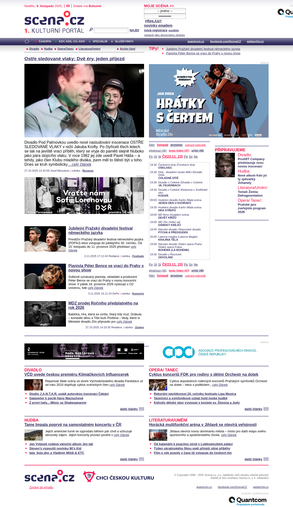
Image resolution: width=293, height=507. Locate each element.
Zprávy (139, 327)
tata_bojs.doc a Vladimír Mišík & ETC (56, 453)
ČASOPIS (45, 41)
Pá (186, 156)
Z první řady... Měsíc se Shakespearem (57, 402)
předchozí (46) (158, 150)
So (191, 156)
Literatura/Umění (89, 48)
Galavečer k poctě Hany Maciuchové (56, 398)
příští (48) (197, 150)
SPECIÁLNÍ (100, 41)
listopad (162, 145)
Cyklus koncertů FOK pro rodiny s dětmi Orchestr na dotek (203, 374)
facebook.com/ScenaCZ (225, 41)
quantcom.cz (196, 41)
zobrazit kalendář (195, 144)
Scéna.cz (32, 13)
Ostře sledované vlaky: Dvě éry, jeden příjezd (74, 58)
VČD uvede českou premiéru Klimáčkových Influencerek (76, 374)
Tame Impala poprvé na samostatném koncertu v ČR (72, 425)
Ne (196, 156)
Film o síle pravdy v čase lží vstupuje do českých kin (193, 453)
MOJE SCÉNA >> (159, 6)
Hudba (48, 48)
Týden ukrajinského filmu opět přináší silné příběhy (192, 448)
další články (129, 409)
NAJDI (134, 30)
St (159, 156)
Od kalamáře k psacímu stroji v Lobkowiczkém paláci (193, 444)
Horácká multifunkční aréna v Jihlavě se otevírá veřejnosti (203, 425)
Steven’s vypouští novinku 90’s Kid (55, 448)
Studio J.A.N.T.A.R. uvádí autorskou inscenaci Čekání (69, 394)
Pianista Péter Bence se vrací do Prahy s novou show (203, 53)
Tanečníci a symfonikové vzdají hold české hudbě (190, 398)
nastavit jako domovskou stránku (164, 35)
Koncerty (138, 293)
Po (151, 156)
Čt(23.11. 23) (172, 156)
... (141, 409)
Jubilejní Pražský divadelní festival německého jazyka (100, 230)
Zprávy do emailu (41, 487)
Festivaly (138, 256)
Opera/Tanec (65, 48)
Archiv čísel (127, 48)
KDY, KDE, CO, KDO (72, 41)
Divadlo (34, 48)
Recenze (87, 170)
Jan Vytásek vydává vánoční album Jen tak (61, 444)
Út (155, 156)
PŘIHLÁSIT (153, 21)
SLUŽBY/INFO (124, 41)
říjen (152, 145)
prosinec (176, 145)
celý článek (95, 288)
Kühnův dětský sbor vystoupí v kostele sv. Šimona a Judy (197, 402)
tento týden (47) (179, 150)
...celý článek (79, 164)
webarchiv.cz (255, 41)
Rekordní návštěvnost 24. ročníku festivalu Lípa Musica (195, 394)
